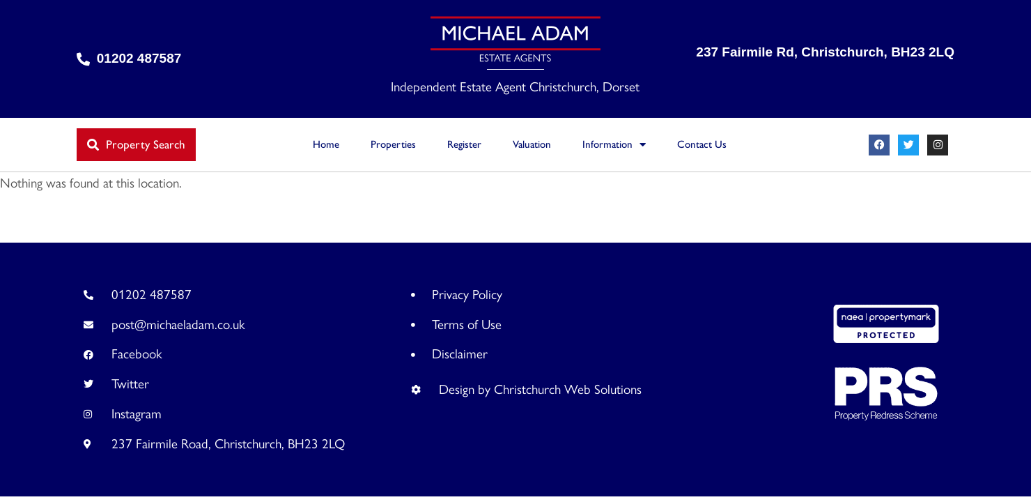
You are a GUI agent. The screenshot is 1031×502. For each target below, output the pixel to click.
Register (464, 144)
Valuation (532, 144)
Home (326, 144)
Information (614, 144)
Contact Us (702, 144)
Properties (393, 144)
